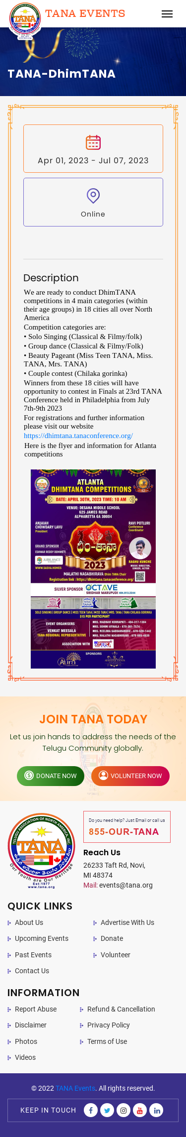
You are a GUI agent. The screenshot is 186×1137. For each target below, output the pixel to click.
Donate (112, 938)
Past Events (33, 955)
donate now (50, 775)
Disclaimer (31, 1025)
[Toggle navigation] (167, 13)
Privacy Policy (108, 1025)
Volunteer (115, 955)
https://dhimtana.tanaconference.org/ (78, 436)
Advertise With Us (127, 922)
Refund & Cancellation (121, 1009)
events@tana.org (118, 885)
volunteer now (130, 775)
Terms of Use (107, 1041)
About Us (29, 922)
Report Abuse (36, 1009)
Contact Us (32, 971)
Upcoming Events (41, 938)
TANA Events (75, 1088)
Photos (26, 1041)
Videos (25, 1057)
